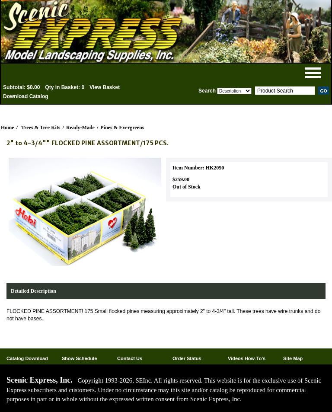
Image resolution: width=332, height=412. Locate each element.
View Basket (104, 87)
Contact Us (129, 358)
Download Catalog (25, 96)
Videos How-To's (246, 358)
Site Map (293, 358)
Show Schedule (79, 358)
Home (7, 128)
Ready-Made (80, 128)
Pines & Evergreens (122, 128)
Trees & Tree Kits (41, 128)
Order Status (186, 358)
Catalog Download (27, 358)
